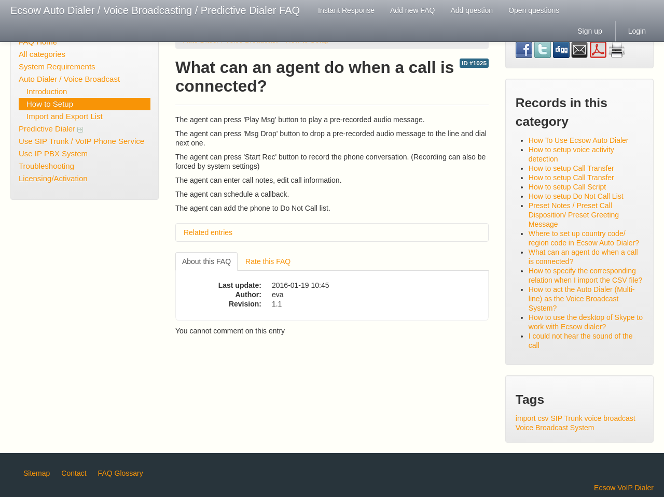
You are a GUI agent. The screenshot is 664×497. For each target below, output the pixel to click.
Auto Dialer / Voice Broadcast (69, 79)
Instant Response (346, 10)
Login (637, 31)
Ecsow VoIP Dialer (624, 488)
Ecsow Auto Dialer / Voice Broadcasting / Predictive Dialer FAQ (155, 10)
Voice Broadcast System (555, 427)
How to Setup (49, 103)
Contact (73, 473)
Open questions (533, 10)
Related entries (208, 232)
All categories (42, 54)
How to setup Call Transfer (571, 168)
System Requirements (57, 66)
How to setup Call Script (567, 187)
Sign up (589, 31)
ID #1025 (474, 63)
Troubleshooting (46, 166)
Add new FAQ (412, 10)
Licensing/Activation (53, 178)
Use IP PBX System (53, 153)
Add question (471, 10)
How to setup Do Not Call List (576, 196)
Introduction (46, 91)
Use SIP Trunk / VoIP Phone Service (81, 141)
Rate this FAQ (267, 261)
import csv (532, 418)
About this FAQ (206, 261)
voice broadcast (610, 418)
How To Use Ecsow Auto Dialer (579, 140)
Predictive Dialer (51, 128)
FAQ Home (38, 41)
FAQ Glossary (120, 473)
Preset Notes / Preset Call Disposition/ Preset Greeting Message (574, 214)
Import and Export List (64, 116)
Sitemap (36, 473)
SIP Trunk (566, 418)
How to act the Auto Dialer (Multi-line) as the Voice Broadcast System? (582, 298)
